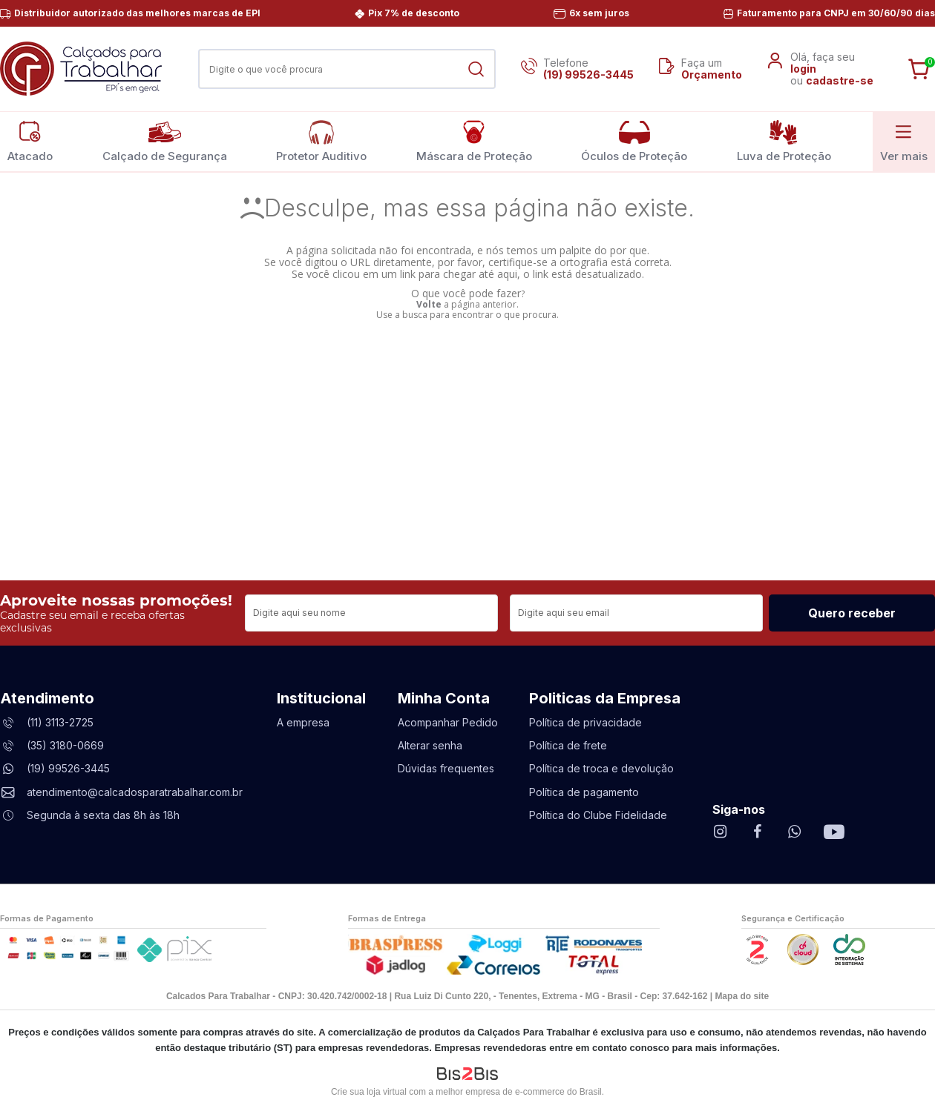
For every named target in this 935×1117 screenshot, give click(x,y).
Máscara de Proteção (474, 141)
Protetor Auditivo (321, 141)
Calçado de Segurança (164, 141)
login (803, 68)
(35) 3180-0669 (65, 745)
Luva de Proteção (784, 141)
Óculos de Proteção (634, 141)
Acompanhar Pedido (448, 722)
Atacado (30, 141)
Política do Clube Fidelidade (598, 815)
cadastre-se (839, 80)
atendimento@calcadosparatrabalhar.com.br (135, 792)
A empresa (303, 722)
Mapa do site (742, 996)
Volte (429, 304)
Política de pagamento (584, 792)
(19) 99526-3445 (588, 74)
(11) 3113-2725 (60, 722)
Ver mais (904, 141)
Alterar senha (430, 745)
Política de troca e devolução (601, 768)
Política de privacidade (585, 722)
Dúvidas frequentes (446, 768)
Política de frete (568, 745)
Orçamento (711, 74)
